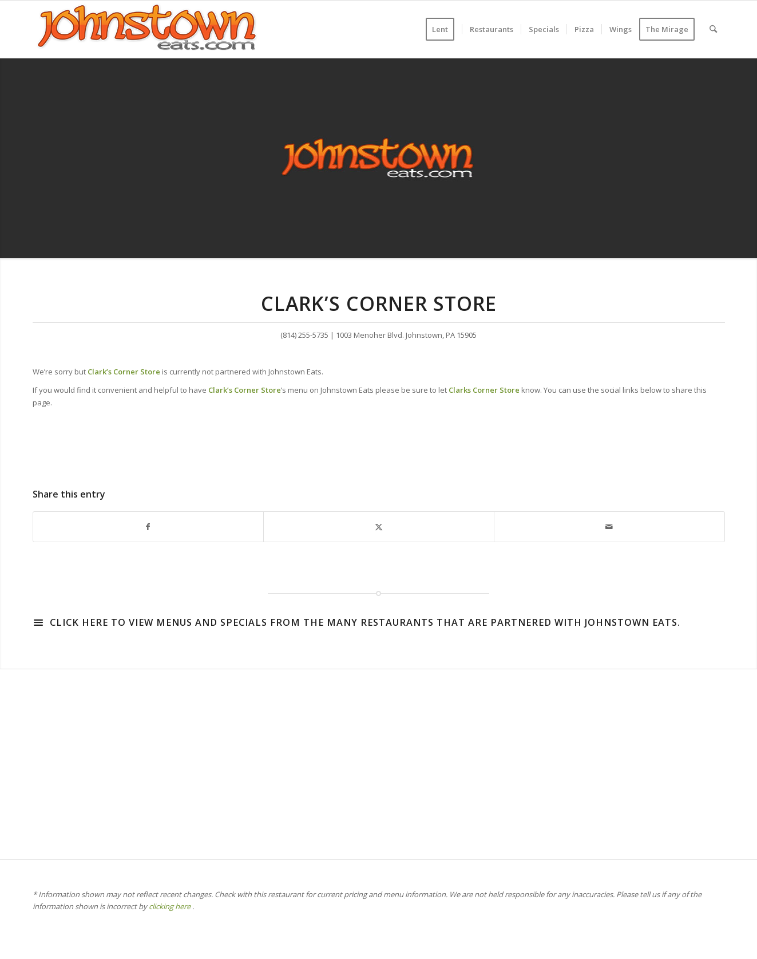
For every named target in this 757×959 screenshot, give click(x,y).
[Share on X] (379, 527)
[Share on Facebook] (148, 527)
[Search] (713, 29)
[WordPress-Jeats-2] (147, 29)
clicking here (170, 906)
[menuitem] (444, 29)
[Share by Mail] (609, 527)
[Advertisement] (376, 762)
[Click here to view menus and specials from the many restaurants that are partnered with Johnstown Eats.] (38, 622)
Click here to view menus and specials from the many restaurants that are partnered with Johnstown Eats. (365, 622)
